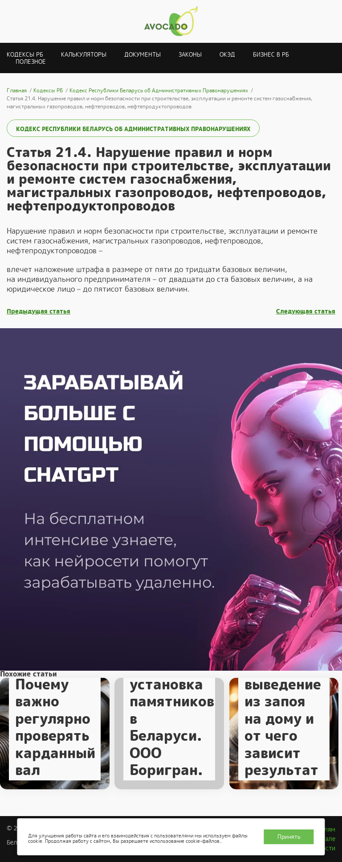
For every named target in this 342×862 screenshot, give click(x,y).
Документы (142, 54)
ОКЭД (227, 54)
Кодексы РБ (25, 54)
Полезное (31, 62)
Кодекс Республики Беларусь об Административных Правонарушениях (133, 129)
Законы (190, 54)
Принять (289, 837)
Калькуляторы (83, 54)
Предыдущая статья (38, 311)
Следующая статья (305, 311)
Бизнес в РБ (271, 54)
